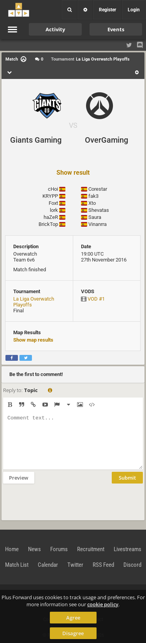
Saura (94, 217)
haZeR (51, 217)
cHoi (53, 189)
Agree (73, 617)
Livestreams (127, 549)
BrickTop (48, 224)
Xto (92, 203)
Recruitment (90, 549)
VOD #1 (96, 299)
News (34, 549)
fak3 (93, 196)
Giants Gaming (36, 140)
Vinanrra (97, 224)
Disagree (73, 633)
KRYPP (50, 196)
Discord (132, 564)
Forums (59, 549)
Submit (127, 477)
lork (54, 210)
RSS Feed (103, 564)
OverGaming (106, 140)
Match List (16, 564)
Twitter (75, 564)
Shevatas (98, 210)
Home (12, 549)
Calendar (48, 564)
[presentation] (62, 501)
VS (73, 125)
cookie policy (102, 604)
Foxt (53, 203)
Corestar (97, 189)
